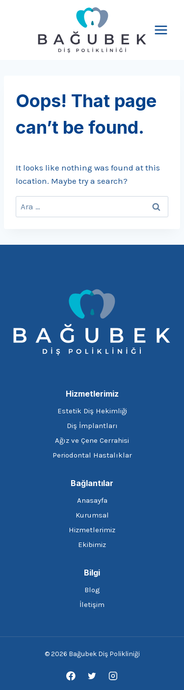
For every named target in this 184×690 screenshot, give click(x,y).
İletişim (92, 604)
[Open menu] (160, 30)
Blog (92, 589)
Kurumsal (92, 515)
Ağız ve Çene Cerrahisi (92, 440)
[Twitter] (92, 676)
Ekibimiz (92, 544)
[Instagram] (113, 676)
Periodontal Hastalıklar (92, 455)
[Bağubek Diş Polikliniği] (92, 30)
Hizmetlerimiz (92, 529)
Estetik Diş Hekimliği (92, 410)
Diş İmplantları (92, 425)
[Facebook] (71, 676)
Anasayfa (92, 500)
